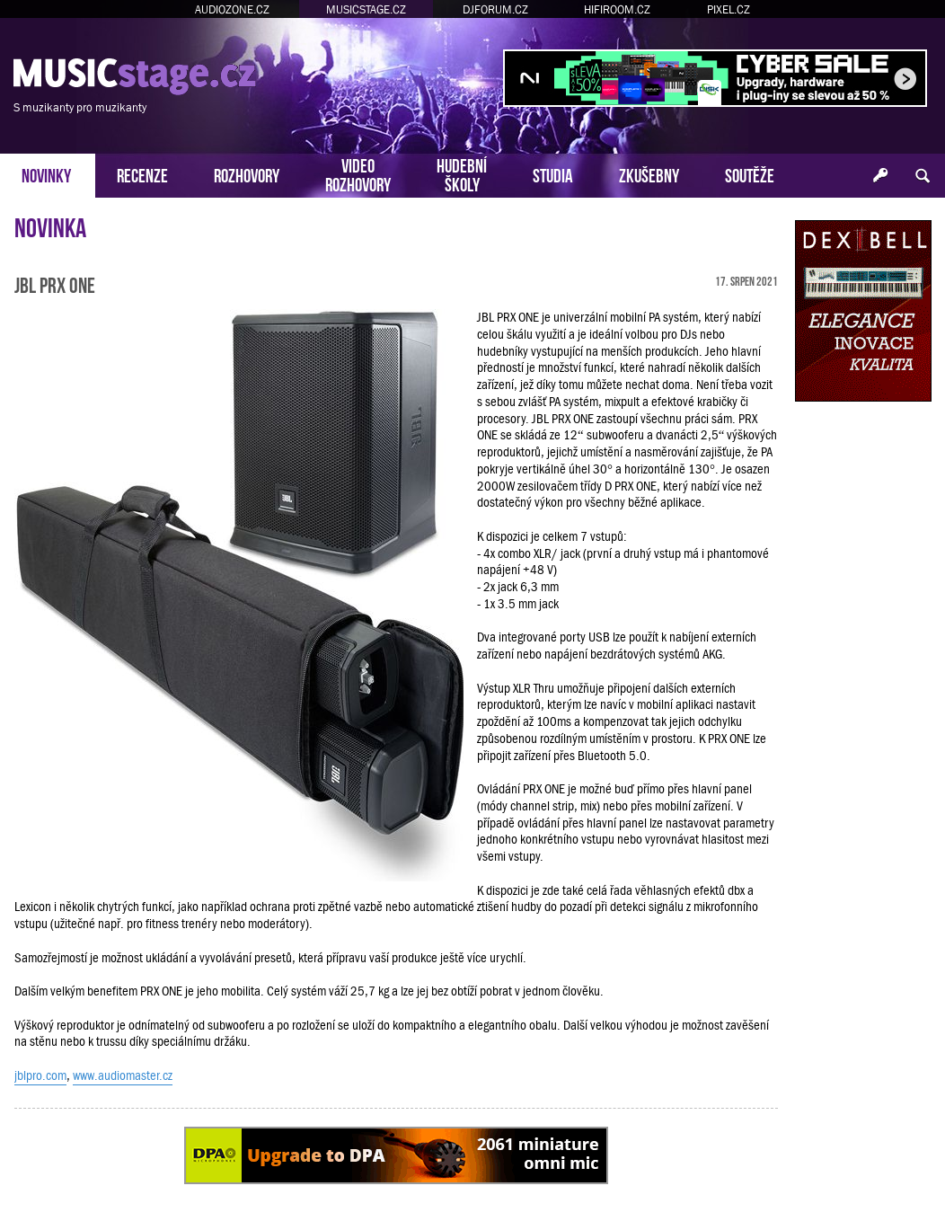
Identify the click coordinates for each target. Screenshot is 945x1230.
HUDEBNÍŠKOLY (462, 173)
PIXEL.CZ (728, 9)
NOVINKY (46, 173)
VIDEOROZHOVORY (358, 173)
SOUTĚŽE (749, 173)
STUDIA (553, 173)
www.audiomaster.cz (122, 1075)
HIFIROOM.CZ (617, 9)
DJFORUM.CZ (495, 9)
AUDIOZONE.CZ (232, 9)
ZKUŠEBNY (649, 173)
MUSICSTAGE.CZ (366, 9)
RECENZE (142, 173)
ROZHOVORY (246, 173)
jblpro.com (40, 1075)
